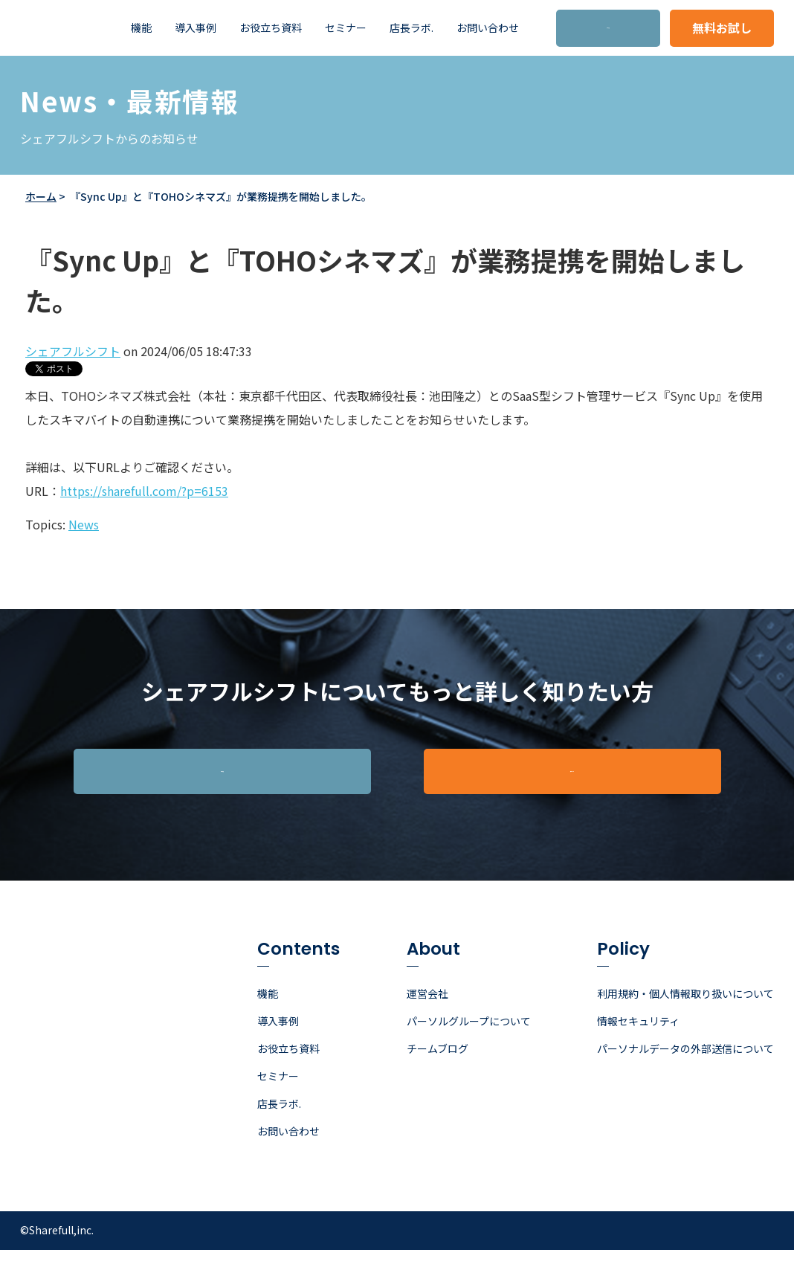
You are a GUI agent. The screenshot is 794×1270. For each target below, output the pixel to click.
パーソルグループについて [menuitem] (469, 1041)
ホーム (41, 196)
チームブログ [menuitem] (437, 1068)
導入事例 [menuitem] (195, 27)
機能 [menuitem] (141, 27)
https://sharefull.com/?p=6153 (144, 491)
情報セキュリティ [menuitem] (638, 1041)
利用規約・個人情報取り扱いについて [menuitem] (685, 1013)
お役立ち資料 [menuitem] (270, 27)
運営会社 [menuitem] (427, 1013)
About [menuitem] (433, 971)
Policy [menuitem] (623, 971)
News (83, 524)
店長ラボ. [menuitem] (411, 27)
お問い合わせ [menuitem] (487, 27)
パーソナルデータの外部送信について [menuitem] (685, 1068)
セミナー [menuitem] (346, 27)
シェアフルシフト (72, 351)
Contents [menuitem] (298, 971)
